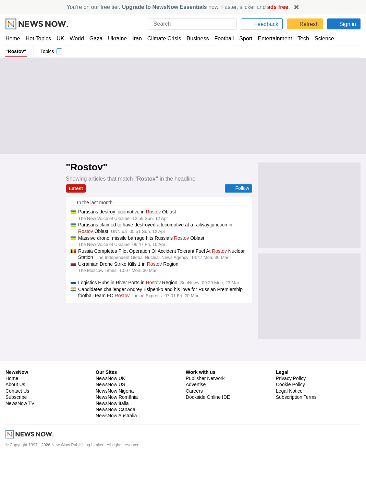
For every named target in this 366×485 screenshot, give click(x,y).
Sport (242, 38)
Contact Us (17, 419)
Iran (134, 38)
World (76, 38)
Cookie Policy (290, 413)
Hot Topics (38, 38)
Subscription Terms (297, 426)
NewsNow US (110, 413)
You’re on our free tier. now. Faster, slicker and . (178, 7)
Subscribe (16, 426)
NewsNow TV (19, 432)
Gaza (95, 38)
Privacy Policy (290, 407)
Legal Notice (289, 419)
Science (319, 38)
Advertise (196, 413)
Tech (298, 38)
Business (194, 38)
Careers (194, 419)
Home (12, 38)
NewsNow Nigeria (114, 419)
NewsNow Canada (115, 438)
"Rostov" (15, 51)
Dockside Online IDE (207, 426)
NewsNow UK (110, 407)
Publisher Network (205, 407)
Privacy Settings (293, 432)
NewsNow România (117, 426)
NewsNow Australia (117, 444)
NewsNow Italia (112, 432)
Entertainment (271, 38)
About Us (15, 413)
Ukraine (115, 38)
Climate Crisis (161, 38)
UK (60, 38)
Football (221, 38)
